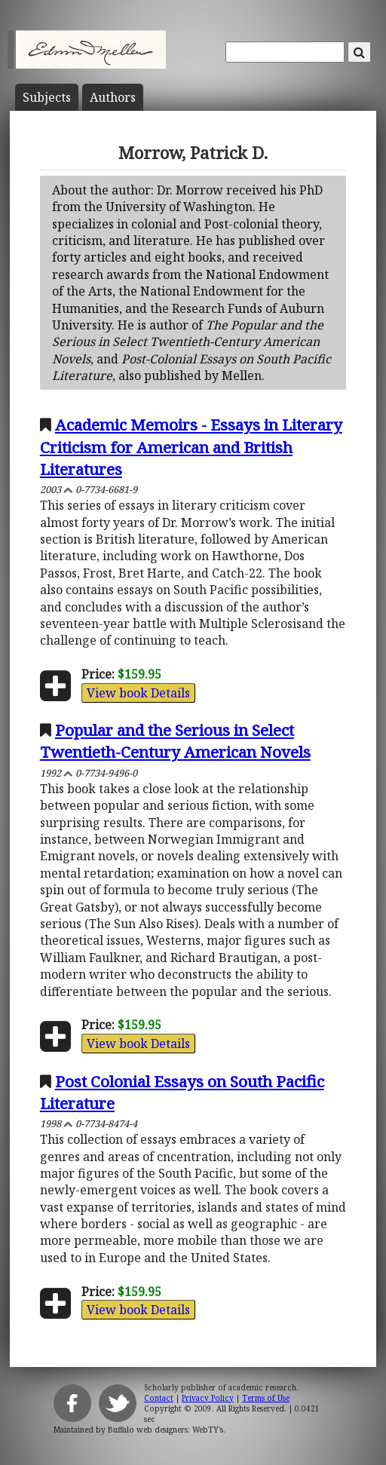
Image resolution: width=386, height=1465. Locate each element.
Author (113, 97)
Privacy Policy (208, 1398)
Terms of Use (266, 1398)
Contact (158, 1398)
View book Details (138, 693)
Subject (47, 97)
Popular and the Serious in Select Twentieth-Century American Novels (175, 740)
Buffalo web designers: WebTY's (165, 1429)
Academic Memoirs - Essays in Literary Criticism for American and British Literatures (191, 446)
